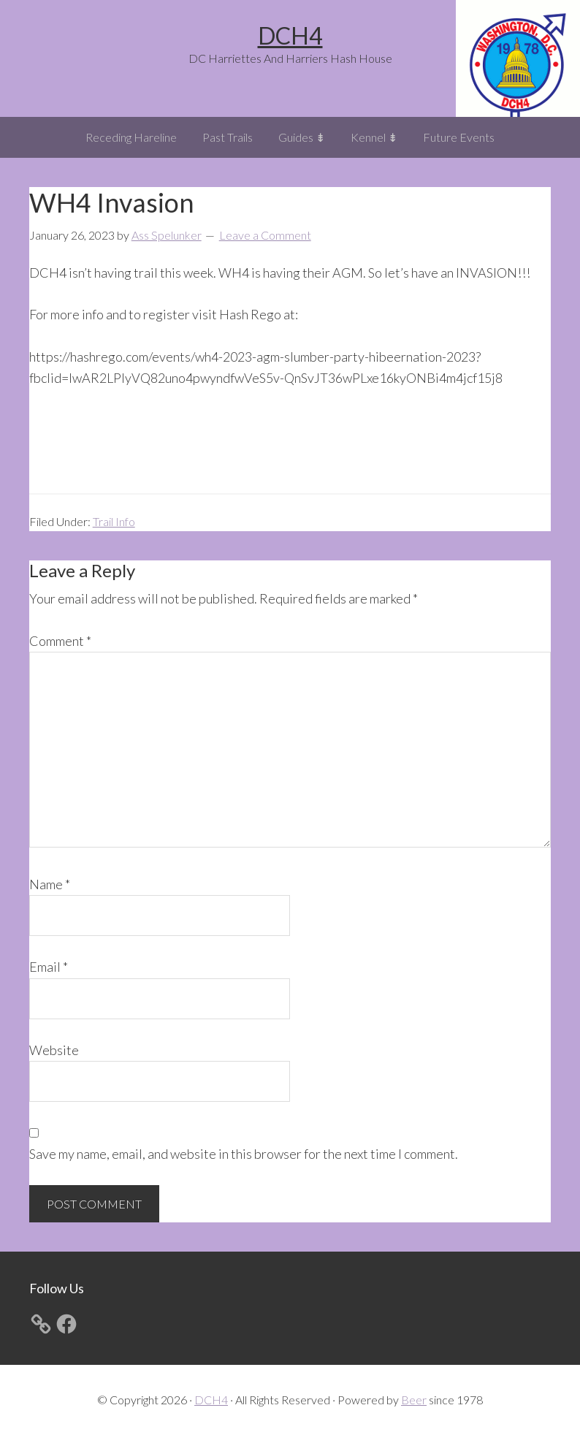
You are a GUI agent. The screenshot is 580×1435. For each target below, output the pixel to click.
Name (49, 884)
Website (54, 1050)
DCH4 (290, 35)
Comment (60, 641)
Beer (414, 1400)
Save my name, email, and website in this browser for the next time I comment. (243, 1154)
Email (48, 967)
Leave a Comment (265, 235)
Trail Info (114, 521)
